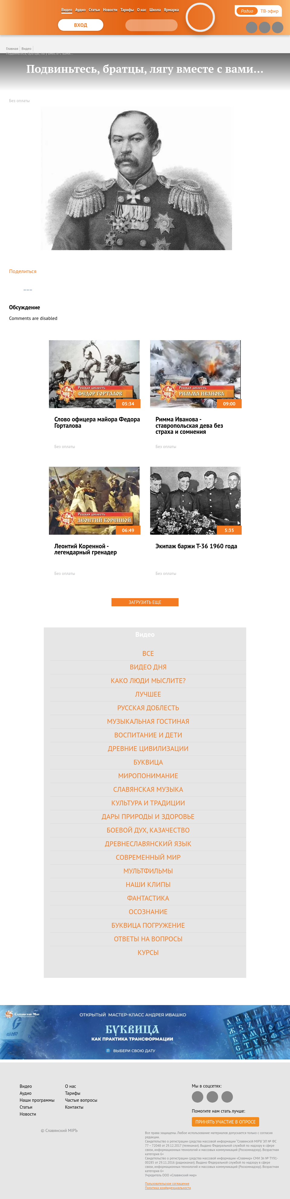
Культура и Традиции (148, 802)
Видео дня (148, 666)
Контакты (74, 1107)
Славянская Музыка (148, 789)
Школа (155, 9)
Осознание (148, 911)
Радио (247, 11)
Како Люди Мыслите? (148, 680)
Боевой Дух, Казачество (148, 830)
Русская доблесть (148, 707)
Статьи (94, 9)
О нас (142, 9)
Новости (110, 9)
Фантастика (148, 898)
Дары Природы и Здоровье (148, 816)
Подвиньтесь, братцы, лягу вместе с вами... (39, 53)
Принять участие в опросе (225, 1122)
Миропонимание (148, 775)
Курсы (148, 952)
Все (148, 653)
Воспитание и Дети (148, 734)
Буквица (148, 762)
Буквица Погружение (148, 925)
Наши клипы (148, 884)
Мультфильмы (148, 870)
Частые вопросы (81, 1100)
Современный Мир (148, 857)
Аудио (80, 9)
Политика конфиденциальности (168, 1188)
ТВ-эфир (269, 11)
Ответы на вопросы (148, 938)
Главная (12, 48)
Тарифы (127, 9)
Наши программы (37, 1100)
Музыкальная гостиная (148, 721)
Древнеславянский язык (148, 843)
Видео (66, 9)
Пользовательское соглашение (167, 1183)
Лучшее (148, 694)
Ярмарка (171, 9)
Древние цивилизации (148, 748)
